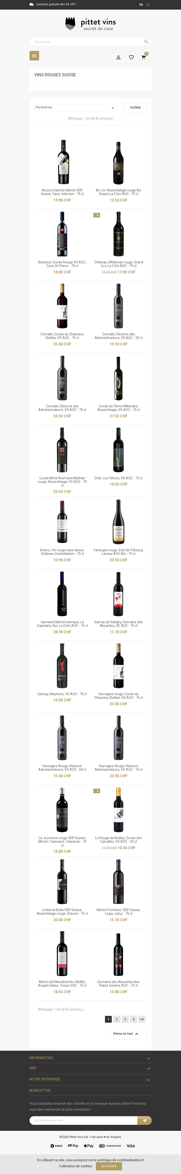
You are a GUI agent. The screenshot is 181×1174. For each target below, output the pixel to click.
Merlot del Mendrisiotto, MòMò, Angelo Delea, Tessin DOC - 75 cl (62, 983)
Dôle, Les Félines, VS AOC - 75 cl (118, 478)
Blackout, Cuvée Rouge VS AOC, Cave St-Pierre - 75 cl (62, 264)
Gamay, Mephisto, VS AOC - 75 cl (62, 694)
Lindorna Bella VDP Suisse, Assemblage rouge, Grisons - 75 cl (62, 911)
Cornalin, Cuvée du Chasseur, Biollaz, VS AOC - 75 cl (62, 336)
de (148, 4)
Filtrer (135, 107)
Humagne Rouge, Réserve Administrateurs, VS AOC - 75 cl (118, 767)
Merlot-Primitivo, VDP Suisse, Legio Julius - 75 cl (118, 911)
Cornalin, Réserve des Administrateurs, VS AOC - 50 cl (118, 336)
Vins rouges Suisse (55, 74)
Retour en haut (126, 1034)
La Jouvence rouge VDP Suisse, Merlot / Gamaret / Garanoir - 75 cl (62, 841)
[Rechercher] (90, 41)
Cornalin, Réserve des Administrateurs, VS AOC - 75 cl (62, 408)
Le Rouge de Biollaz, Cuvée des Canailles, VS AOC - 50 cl (118, 839)
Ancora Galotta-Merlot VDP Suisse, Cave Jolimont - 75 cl (62, 192)
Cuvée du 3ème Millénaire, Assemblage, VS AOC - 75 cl (119, 408)
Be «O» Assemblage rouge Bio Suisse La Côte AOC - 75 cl (118, 192)
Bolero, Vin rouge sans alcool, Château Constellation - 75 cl (62, 552)
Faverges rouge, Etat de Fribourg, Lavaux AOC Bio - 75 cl (118, 552)
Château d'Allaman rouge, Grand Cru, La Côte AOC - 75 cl (118, 264)
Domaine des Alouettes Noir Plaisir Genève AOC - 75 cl (119, 983)
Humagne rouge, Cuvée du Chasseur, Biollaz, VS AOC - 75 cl (118, 696)
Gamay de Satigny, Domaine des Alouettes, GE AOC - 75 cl (118, 624)
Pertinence (76, 108)
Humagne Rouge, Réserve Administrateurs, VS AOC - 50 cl (62, 767)
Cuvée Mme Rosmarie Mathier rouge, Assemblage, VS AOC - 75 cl (62, 481)
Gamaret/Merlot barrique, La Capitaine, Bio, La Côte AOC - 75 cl (62, 624)
